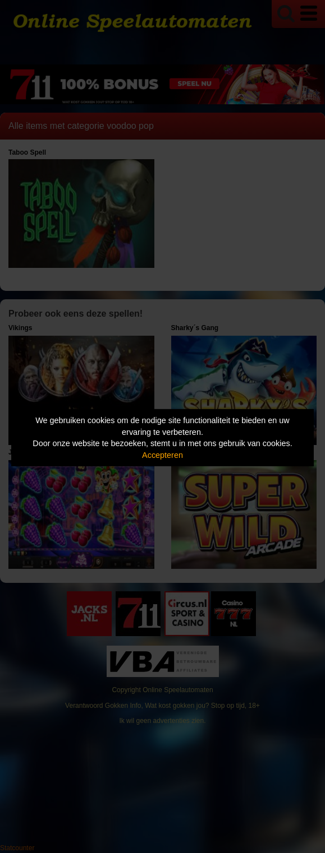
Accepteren (162, 455)
